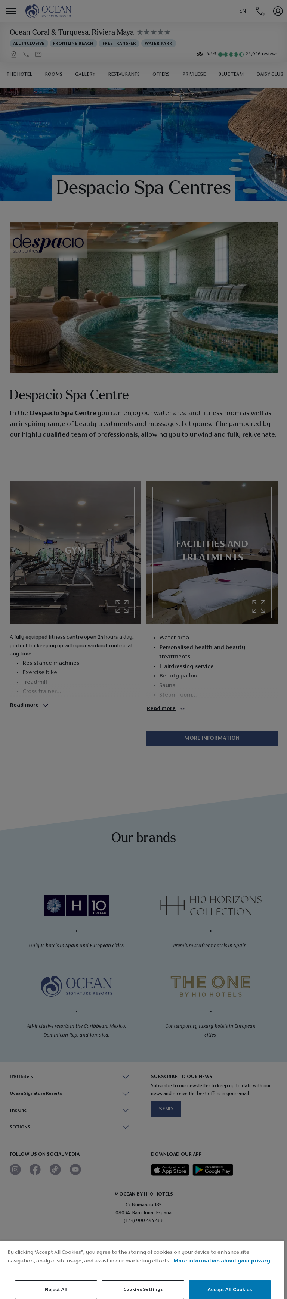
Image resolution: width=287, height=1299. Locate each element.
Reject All (56, 1289)
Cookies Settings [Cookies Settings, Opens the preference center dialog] (143, 1289)
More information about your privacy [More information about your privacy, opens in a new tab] (221, 1261)
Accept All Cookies (229, 1289)
